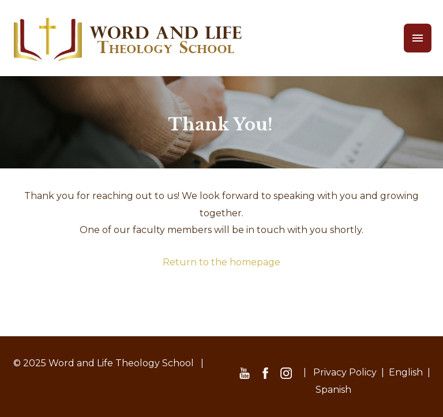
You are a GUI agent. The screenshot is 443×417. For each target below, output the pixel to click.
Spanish (333, 389)
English (406, 372)
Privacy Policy (345, 372)
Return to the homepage (221, 262)
